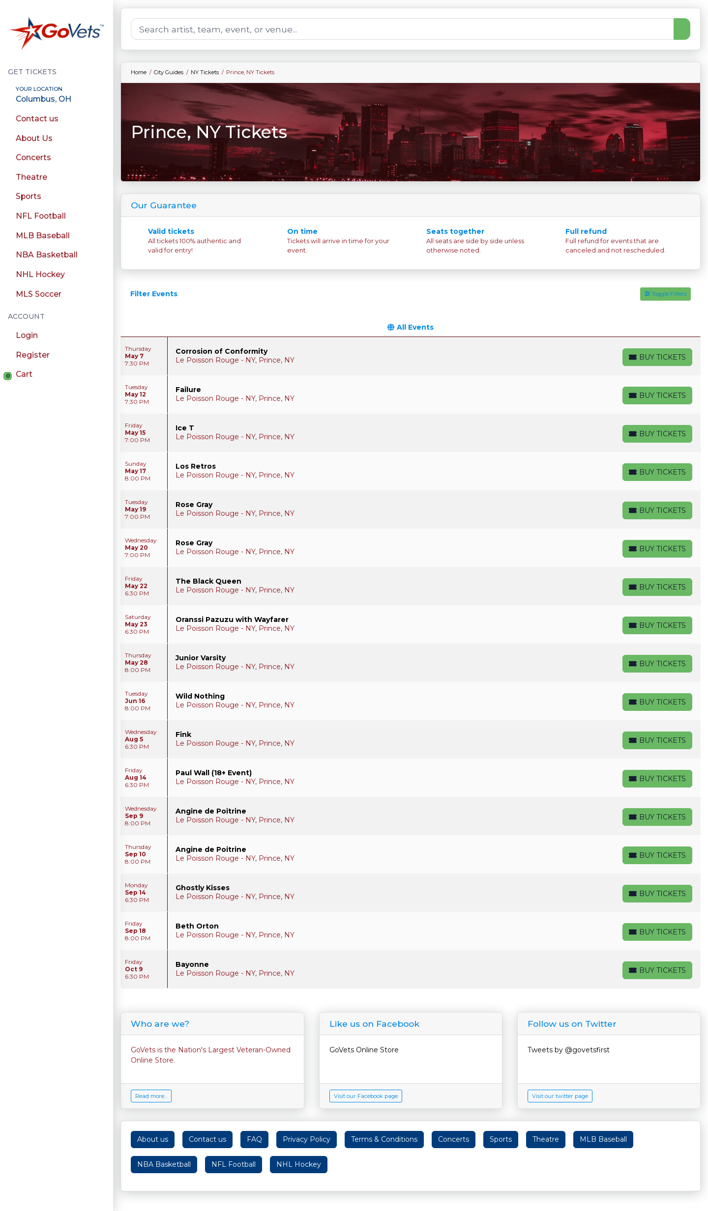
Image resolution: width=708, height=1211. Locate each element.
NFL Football (233, 1164)
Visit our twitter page (560, 1096)
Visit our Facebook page (366, 1096)
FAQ (254, 1139)
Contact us (207, 1139)
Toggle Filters (665, 293)
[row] (410, 356)
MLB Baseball (603, 1139)
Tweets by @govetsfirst (569, 1049)
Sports (501, 1139)
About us (152, 1139)
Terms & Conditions (384, 1139)
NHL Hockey (298, 1164)
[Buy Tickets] (657, 357)
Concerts (453, 1139)
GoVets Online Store (364, 1049)
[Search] (402, 29)
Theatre (545, 1139)
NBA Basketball (164, 1164)
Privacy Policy (306, 1139)
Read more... (151, 1096)
